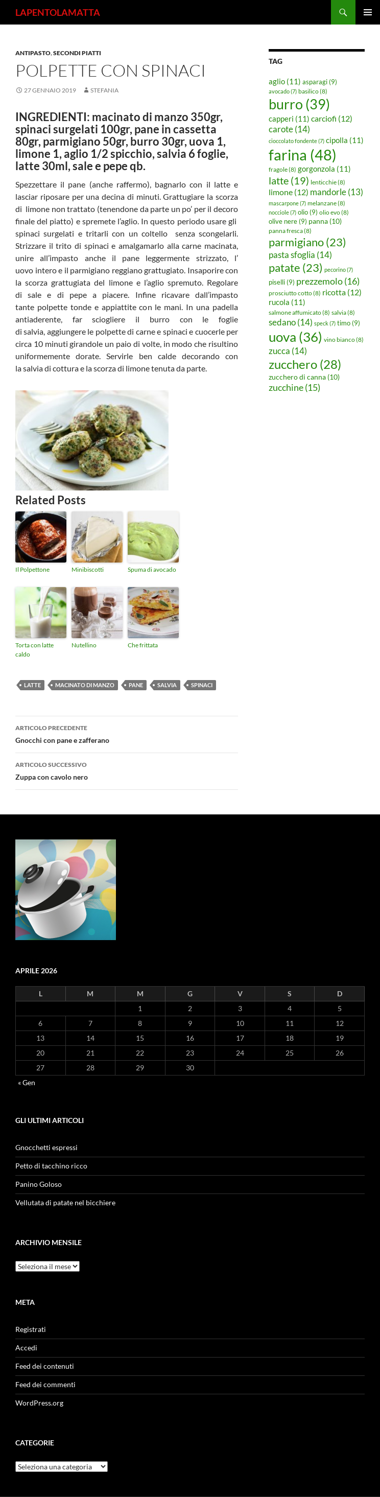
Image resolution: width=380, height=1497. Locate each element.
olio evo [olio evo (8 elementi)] (334, 212)
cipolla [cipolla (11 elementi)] (345, 140)
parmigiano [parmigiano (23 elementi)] (307, 242)
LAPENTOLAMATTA (57, 12)
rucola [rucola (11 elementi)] (287, 302)
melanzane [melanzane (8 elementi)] (326, 203)
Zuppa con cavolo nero (126, 770)
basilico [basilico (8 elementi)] (312, 91)
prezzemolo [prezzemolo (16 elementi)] (328, 281)
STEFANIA (104, 90)
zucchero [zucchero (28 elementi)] (305, 364)
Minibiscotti (88, 569)
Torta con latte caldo (34, 649)
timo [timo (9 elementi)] (348, 323)
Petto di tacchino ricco (51, 1165)
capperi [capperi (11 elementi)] (289, 118)
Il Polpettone (32, 569)
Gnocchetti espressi (46, 1147)
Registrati (30, 1329)
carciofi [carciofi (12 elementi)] (331, 118)
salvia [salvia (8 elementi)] (343, 312)
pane (136, 685)
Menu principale (367, 12)
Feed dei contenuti (44, 1366)
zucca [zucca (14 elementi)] (288, 350)
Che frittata (143, 645)
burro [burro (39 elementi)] (299, 104)
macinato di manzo (84, 685)
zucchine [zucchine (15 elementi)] (294, 387)
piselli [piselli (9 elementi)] (282, 282)
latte (32, 685)
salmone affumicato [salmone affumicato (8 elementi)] (299, 312)
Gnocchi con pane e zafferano (126, 733)
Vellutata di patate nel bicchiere (65, 1202)
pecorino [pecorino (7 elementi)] (338, 269)
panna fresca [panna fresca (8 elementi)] (290, 231)
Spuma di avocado (152, 569)
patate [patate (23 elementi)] (296, 267)
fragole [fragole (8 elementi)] (282, 169)
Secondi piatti (77, 53)
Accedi (26, 1347)
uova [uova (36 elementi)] (295, 337)
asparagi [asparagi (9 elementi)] (319, 82)
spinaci (201, 685)
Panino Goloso (38, 1184)
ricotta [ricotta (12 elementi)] (342, 292)
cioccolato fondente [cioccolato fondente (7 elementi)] (296, 140)
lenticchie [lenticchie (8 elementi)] (328, 182)
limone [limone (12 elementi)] (288, 192)
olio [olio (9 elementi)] (308, 212)
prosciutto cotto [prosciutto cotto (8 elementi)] (295, 293)
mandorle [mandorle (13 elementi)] (336, 192)
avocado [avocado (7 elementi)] (283, 91)
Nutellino (84, 645)
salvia (167, 685)
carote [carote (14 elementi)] (289, 129)
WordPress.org (39, 1402)
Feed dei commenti (45, 1384)
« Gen (26, 1082)
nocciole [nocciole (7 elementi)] (282, 212)
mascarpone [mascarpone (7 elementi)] (287, 203)
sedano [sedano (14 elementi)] (291, 322)
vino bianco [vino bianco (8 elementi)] (344, 339)
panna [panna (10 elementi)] (325, 221)
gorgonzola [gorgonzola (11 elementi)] (324, 168)
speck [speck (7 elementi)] (325, 323)
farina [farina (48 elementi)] (303, 154)
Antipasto (33, 53)
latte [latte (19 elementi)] (289, 180)
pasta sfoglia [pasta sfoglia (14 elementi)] (300, 254)
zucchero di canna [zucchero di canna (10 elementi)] (304, 376)
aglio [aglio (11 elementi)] (285, 81)
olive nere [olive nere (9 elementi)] (288, 221)
